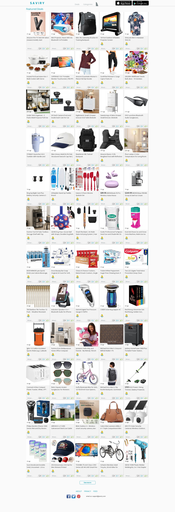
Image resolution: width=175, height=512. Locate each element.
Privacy (87, 491)
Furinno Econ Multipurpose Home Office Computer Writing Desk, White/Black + (62, 350)
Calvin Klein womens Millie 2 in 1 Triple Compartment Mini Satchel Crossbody (110, 428)
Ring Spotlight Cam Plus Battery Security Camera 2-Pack (36, 195)
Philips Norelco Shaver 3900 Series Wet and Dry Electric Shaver (37, 428)
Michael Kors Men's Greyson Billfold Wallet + (111, 349)
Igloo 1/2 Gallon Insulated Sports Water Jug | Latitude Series (37, 350)
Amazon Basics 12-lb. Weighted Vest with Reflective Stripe (111, 156)
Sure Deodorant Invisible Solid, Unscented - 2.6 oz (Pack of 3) (36, 467)
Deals (77, 4)
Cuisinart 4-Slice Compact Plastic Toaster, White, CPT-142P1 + (37, 389)
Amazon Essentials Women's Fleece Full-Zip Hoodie (86, 77)
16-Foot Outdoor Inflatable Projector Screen (110, 39)
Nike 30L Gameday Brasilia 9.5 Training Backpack (87, 39)
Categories (87, 4)
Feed (95, 491)
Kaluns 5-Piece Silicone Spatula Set (84, 194)
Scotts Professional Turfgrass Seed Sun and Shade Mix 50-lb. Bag (111, 234)
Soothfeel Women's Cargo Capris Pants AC (110, 77)
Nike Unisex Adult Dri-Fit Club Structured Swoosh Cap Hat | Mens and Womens (62, 156)
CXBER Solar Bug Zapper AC (110, 309)
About (79, 491)
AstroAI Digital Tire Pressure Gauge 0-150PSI (86, 310)
